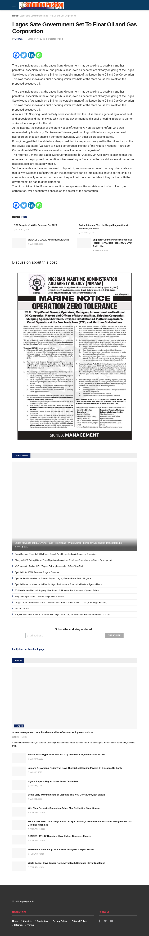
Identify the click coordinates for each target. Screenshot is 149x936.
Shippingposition (27, 901)
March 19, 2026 (100, 250)
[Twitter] (23, 55)
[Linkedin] (31, 55)
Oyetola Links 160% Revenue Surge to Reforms (37, 572)
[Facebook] (16, 55)
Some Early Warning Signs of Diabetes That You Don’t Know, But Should (67, 794)
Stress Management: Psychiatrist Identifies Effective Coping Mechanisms (52, 732)
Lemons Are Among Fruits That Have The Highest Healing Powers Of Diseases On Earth (75, 767)
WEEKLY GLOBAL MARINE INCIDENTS (49, 239)
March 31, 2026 (21, 230)
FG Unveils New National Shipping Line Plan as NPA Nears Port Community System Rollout (57, 590)
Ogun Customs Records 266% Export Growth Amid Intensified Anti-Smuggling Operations (56, 554)
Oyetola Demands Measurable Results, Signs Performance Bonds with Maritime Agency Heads (58, 584)
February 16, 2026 (36, 840)
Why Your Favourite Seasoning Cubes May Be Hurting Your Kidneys (64, 808)
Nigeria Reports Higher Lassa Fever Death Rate (53, 781)
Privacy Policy (60, 921)
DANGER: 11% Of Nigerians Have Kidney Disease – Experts (60, 836)
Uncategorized (55, 39)
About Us (27, 921)
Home (15, 16)
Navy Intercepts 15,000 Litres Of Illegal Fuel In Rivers (39, 596)
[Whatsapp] (38, 55)
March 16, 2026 (19, 737)
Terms (30, 924)
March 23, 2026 (35, 244)
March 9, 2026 (35, 772)
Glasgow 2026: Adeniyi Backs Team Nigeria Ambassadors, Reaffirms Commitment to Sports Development (63, 560)
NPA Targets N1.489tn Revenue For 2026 (35, 225)
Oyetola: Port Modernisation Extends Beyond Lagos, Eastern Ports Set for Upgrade (53, 578)
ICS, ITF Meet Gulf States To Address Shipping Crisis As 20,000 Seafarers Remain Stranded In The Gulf (63, 614)
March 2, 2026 (35, 799)
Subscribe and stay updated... (74, 629)
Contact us (42, 921)
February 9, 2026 (36, 854)
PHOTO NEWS (22, 608)
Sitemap (18, 924)
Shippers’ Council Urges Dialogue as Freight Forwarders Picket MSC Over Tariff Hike (112, 242)
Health (19, 726)
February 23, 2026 (36, 812)
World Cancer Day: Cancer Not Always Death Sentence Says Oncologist (66, 862)
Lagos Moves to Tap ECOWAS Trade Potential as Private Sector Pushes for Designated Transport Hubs (68, 542)
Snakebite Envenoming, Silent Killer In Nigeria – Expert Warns (61, 849)
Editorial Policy (79, 921)
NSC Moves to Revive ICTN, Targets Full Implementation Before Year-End (49, 566)
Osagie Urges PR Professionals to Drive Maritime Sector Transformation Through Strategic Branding (61, 602)
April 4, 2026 (21, 547)
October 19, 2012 (36, 39)
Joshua (18, 39)
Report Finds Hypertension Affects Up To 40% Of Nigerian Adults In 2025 (66, 754)
